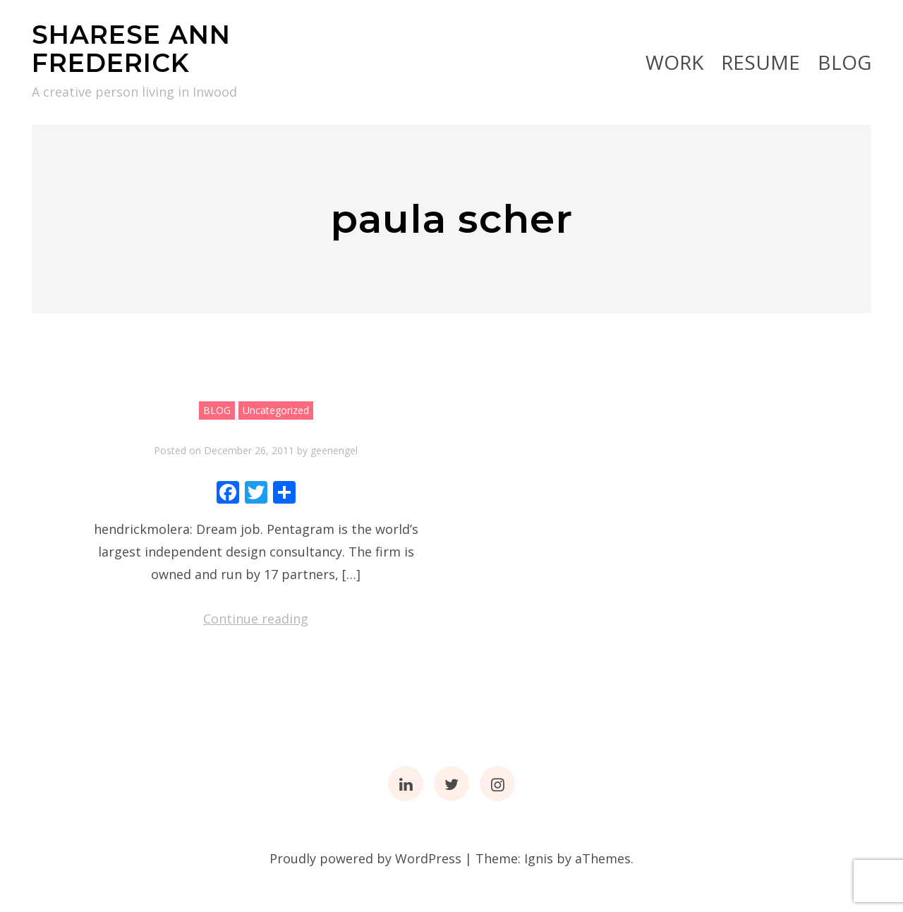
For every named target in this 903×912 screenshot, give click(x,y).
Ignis (538, 858)
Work (674, 62)
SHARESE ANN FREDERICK (131, 48)
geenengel (334, 450)
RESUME (760, 62)
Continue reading (255, 618)
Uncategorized (276, 410)
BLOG (844, 62)
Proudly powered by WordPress (365, 858)
